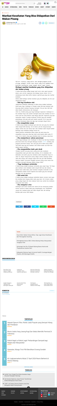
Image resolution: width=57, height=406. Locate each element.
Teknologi (31, 7)
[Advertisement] (8, 48)
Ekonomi (13, 391)
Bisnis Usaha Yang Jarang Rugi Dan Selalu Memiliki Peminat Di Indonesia (29, 333)
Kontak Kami (27, 401)
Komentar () (51, 23)
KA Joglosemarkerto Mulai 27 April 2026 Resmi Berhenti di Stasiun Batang (28, 360)
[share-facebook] (40, 23)
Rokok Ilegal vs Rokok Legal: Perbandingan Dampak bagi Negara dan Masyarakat (27, 342)
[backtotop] (28, 387)
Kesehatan (6, 12)
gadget (42, 7)
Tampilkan (52, 290)
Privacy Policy (40, 401)
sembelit (44, 142)
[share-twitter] (43, 23)
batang (37, 7)
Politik (25, 7)
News (20, 7)
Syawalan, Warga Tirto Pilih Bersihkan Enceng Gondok (26, 349)
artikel (22, 393)
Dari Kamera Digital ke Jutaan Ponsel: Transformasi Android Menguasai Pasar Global (17, 379)
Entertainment (24, 391)
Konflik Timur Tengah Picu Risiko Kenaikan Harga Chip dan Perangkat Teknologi (17, 375)
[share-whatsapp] (46, 23)
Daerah (6, 7)
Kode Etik (33, 401)
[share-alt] (19, 206)
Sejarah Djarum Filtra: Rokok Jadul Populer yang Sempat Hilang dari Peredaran (29, 324)
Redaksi (16, 401)
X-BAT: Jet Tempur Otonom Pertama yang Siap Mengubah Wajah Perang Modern (16, 384)
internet (48, 7)
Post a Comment (6, 294)
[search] (25, 3)
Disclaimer (21, 401)
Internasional (13, 7)
